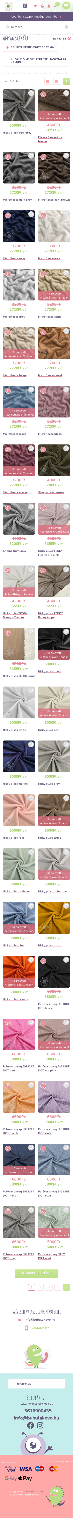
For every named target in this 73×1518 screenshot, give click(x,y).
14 (58, 1287)
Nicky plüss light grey (52, 891)
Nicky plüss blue (13, 945)
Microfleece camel (50, 375)
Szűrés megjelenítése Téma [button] (32, 47)
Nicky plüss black (49, 671)
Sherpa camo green (51, 492)
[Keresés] (36, 27)
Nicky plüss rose (13, 838)
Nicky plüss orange (15, 999)
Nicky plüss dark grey (17, 133)
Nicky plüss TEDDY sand (19, 676)
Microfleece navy (14, 258)
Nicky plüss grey (49, 784)
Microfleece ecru (49, 258)
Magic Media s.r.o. (33, 1491)
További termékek (36, 1273)
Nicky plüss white (14, 730)
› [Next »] (66, 1287)
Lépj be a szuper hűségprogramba (36, 16)
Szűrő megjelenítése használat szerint (38, 60)
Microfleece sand (49, 317)
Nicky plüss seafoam (16, 891)
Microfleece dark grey (17, 200)
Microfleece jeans (14, 434)
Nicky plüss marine (15, 784)
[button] (21, 81)
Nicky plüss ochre (49, 945)
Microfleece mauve (15, 492)
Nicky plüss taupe (49, 838)
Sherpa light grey (14, 551)
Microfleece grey (14, 317)
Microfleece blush (50, 434)
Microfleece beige (14, 375)
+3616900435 (40, 1328)
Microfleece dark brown (54, 200)
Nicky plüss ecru (48, 730)
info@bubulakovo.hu (36, 1418)
